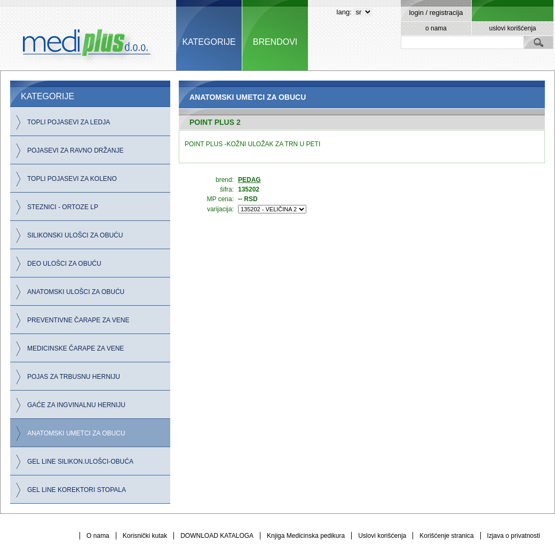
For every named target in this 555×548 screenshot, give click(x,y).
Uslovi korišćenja (382, 535)
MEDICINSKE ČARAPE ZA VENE (75, 348)
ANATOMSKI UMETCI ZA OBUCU (76, 433)
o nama (436, 28)
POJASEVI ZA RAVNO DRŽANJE (75, 150)
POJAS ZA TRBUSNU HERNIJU (73, 376)
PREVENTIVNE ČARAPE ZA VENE (78, 320)
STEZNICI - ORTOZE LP (62, 207)
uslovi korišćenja (512, 28)
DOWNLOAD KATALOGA (216, 535)
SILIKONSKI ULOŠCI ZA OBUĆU (75, 235)
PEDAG (249, 180)
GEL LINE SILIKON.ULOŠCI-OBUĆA (80, 461)
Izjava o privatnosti (513, 535)
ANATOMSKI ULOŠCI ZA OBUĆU (75, 292)
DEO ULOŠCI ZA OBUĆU (64, 263)
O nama (97, 535)
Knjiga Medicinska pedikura (306, 535)
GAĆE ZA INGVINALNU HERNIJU (76, 405)
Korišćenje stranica (446, 535)
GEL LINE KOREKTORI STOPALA (76, 490)
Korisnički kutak (145, 535)
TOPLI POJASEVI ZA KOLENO (72, 178)
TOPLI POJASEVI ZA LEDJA (68, 122)
